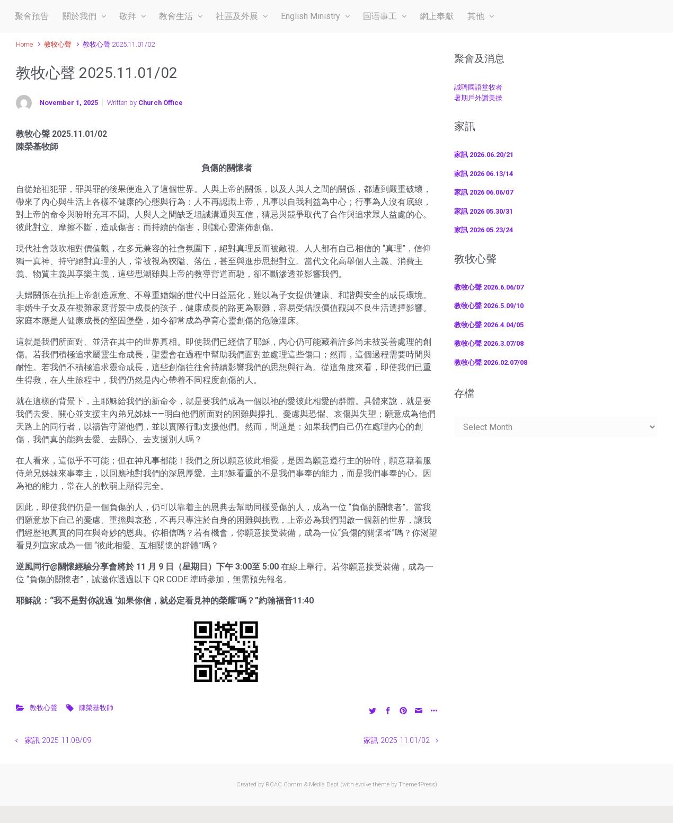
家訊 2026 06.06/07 (483, 192)
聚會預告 (32, 16)
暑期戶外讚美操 (478, 98)
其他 (475, 16)
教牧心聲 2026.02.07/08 (490, 362)
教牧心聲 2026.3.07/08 (489, 343)
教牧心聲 (58, 44)
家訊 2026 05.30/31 (483, 211)
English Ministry (310, 16)
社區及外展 (237, 16)
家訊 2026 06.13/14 (483, 174)
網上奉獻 (437, 16)
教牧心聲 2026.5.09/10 (489, 306)
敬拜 (127, 16)
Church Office (160, 103)
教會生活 (176, 16)
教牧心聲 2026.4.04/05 (489, 325)
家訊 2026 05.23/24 (483, 230)
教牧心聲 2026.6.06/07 (489, 287)
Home (24, 44)
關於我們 (79, 16)
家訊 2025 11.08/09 (58, 740)
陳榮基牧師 (96, 708)
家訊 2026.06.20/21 (483, 155)
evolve (363, 784)
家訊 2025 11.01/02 (397, 740)
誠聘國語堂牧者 (478, 87)
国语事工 (380, 16)
